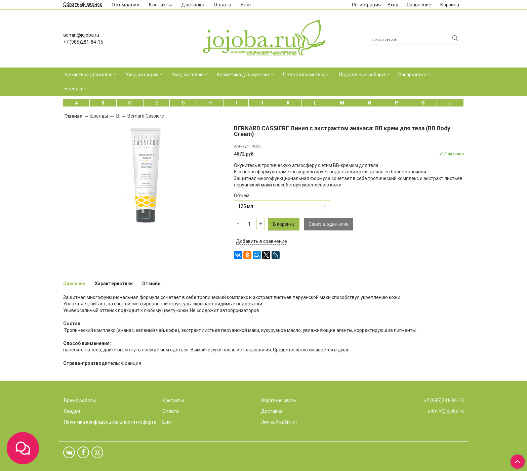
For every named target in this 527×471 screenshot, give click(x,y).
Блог (246, 4)
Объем (241, 195)
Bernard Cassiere (145, 116)
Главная (73, 116)
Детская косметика (304, 74)
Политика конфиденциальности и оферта (110, 422)
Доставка (192, 4)
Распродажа (412, 74)
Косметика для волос (88, 74)
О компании (125, 4)
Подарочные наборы (362, 74)
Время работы (80, 400)
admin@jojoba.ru (81, 35)
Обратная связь (278, 400)
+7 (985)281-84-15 (83, 42)
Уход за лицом (142, 74)
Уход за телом (187, 74)
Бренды (73, 88)
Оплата (222, 4)
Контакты (160, 4)
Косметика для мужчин (243, 74)
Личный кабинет (279, 422)
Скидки (72, 411)
